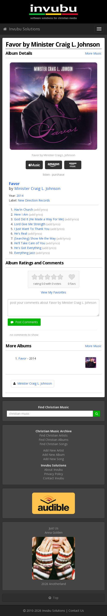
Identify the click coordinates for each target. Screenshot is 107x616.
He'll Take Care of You (29, 243)
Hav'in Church (23, 209)
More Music (93, 53)
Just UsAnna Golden (53, 530)
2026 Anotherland (53, 584)
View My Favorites (53, 292)
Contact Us (76, 611)
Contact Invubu (53, 478)
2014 (19, 196)
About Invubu (53, 470)
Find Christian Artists (53, 435)
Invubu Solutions (21, 28)
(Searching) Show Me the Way (35, 238)
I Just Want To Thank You (31, 229)
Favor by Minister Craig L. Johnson (53, 155)
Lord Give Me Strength (29, 224)
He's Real (20, 233)
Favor (22, 358)
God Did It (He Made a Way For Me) (39, 219)
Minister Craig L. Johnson (37, 188)
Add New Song (53, 459)
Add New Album (53, 455)
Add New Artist (53, 450)
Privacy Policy (53, 474)
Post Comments (24, 322)
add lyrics (41, 210)
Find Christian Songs (54, 444)
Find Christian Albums (53, 440)
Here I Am (21, 214)
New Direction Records (34, 200)
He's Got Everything (27, 248)
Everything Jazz (24, 253)
